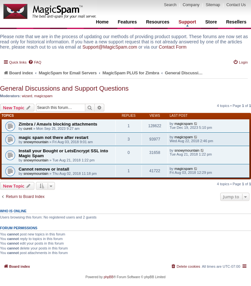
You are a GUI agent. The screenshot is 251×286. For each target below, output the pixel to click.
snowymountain (36, 142)
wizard (27, 96)
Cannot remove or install (44, 169)
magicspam (43, 96)
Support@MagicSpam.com (109, 47)
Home (102, 21)
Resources (158, 21)
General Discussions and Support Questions (64, 88)
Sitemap (213, 5)
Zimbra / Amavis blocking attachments (58, 124)
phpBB (108, 277)
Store (211, 21)
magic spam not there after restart (53, 137)
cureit (28, 128)
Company (191, 5)
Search (170, 5)
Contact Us (236, 5)
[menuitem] (34, 62)
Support (187, 22)
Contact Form (173, 47)
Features (127, 21)
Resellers (236, 21)
